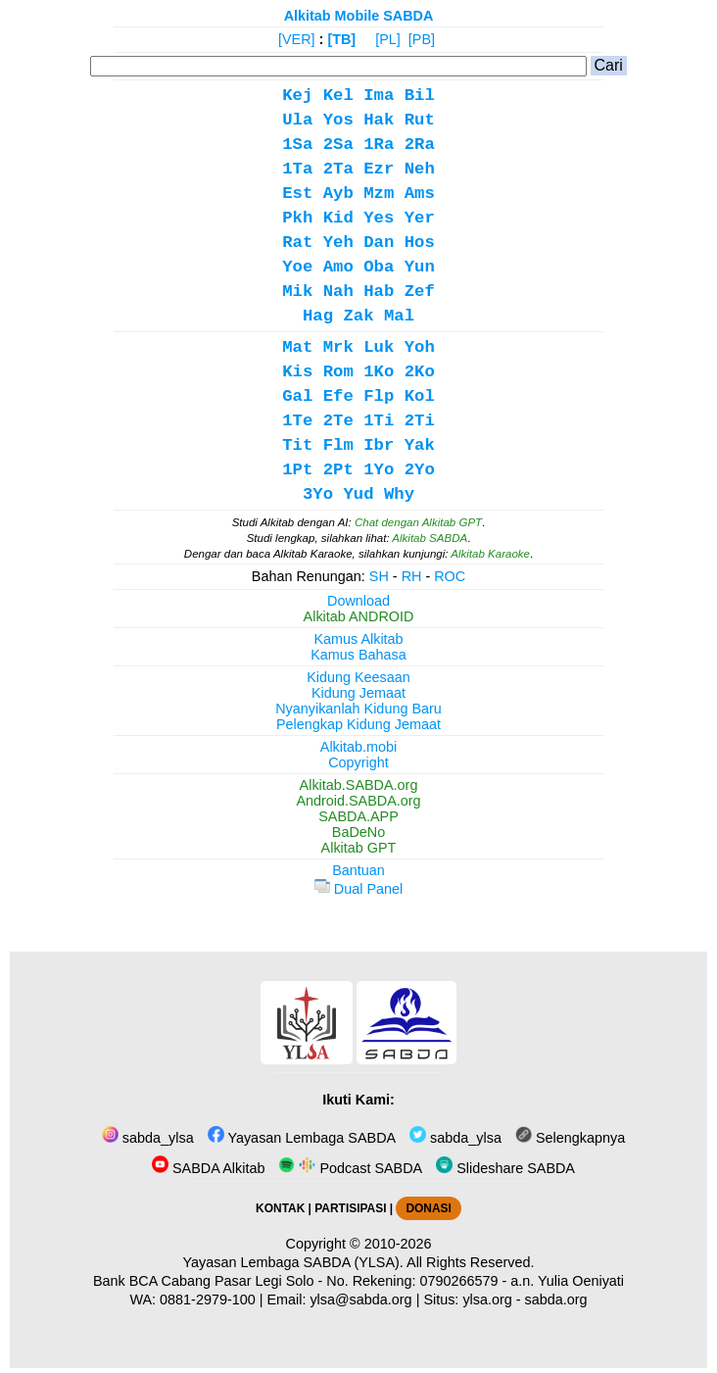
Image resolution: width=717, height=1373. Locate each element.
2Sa (338, 144)
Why (399, 494)
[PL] (388, 39)
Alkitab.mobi (358, 747)
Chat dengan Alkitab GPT (418, 522)
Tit (297, 445)
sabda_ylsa (148, 1138)
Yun (420, 267)
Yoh (420, 347)
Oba (378, 267)
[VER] (296, 39)
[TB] (341, 39)
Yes (378, 218)
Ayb (338, 193)
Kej (297, 95)
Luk (378, 347)
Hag (318, 316)
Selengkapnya (570, 1138)
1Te (297, 421)
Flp (378, 396)
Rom (338, 372)
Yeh (338, 242)
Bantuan (358, 870)
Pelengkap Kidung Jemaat (358, 724)
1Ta (297, 169)
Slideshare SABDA (505, 1168)
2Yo (420, 470)
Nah (338, 291)
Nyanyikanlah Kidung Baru (358, 708)
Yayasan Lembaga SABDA (302, 1138)
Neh (420, 169)
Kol (420, 396)
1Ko (378, 372)
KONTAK (280, 1208)
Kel (338, 95)
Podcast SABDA (350, 1168)
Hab (378, 291)
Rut (420, 120)
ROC (449, 576)
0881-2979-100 (208, 1299)
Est (297, 193)
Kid (338, 218)
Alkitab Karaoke (490, 554)
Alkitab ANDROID (359, 616)
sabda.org (556, 1299)
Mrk (338, 347)
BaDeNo (358, 832)
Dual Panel (358, 889)
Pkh (297, 218)
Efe (338, 396)
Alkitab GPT (359, 848)
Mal (399, 316)
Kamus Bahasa (358, 654)
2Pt (338, 470)
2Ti (420, 421)
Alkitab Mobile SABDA (359, 16)
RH (412, 576)
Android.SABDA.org (358, 801)
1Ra (378, 144)
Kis (297, 372)
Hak (378, 120)
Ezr (378, 169)
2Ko (420, 372)
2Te (338, 421)
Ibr (378, 445)
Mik (297, 291)
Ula (297, 120)
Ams (420, 193)
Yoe (297, 267)
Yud (358, 494)
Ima (378, 95)
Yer (420, 218)
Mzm (378, 193)
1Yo (378, 470)
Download (358, 601)
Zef (420, 291)
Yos (338, 120)
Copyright (358, 762)
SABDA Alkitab (208, 1168)
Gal (297, 396)
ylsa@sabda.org (360, 1299)
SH (379, 576)
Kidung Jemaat (358, 693)
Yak (420, 445)
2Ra (420, 144)
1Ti (378, 421)
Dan (378, 242)
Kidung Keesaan (358, 677)
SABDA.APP (358, 816)
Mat (297, 347)
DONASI (428, 1208)
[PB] (421, 39)
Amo (338, 267)
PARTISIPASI (350, 1208)
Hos (420, 242)
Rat (297, 242)
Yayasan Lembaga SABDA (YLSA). (293, 1262)
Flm (338, 445)
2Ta (338, 169)
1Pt (297, 470)
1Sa (297, 144)
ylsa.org (486, 1299)
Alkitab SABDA (429, 538)
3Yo (318, 494)
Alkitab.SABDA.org (359, 785)
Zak (358, 316)
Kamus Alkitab (358, 639)
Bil (420, 95)
